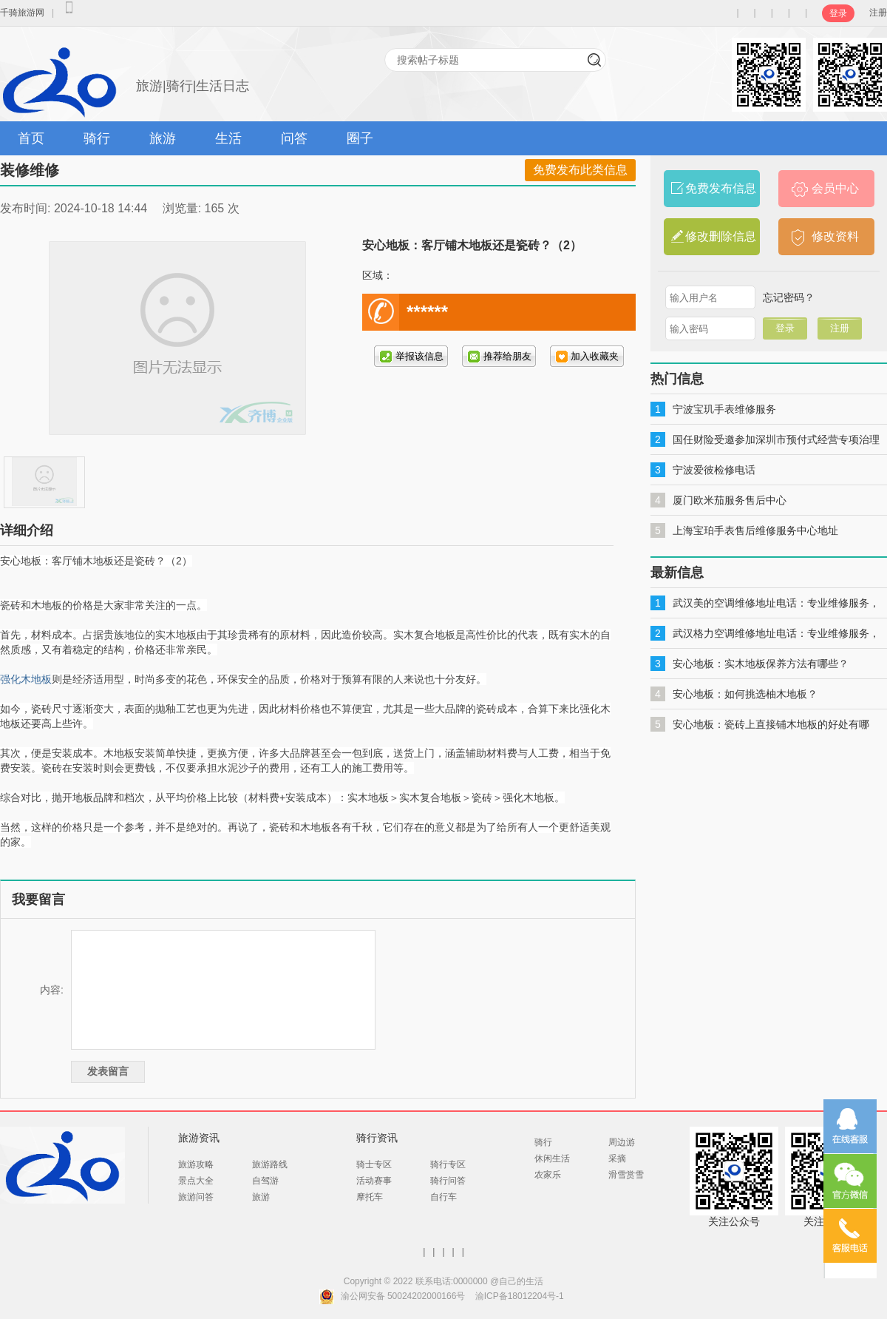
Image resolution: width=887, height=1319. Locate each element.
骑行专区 (448, 1164)
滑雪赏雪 (626, 1175)
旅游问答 (196, 1197)
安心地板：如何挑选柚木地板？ (745, 694)
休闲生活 (552, 1158)
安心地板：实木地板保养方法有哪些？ (761, 663)
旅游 (162, 138)
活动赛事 (374, 1180)
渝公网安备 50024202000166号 (403, 1296)
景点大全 (196, 1180)
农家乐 (547, 1175)
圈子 (360, 138)
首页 (31, 138)
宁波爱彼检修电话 (714, 470)
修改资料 (835, 236)
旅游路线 (270, 1164)
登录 (838, 13)
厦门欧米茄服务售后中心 (729, 500)
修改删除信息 (720, 236)
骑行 (97, 138)
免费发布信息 (720, 188)
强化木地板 (26, 679)
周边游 (621, 1142)
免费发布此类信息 (580, 169)
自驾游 (265, 1180)
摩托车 (369, 1197)
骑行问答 (448, 1180)
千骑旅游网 (22, 12)
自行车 (443, 1197)
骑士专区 (374, 1164)
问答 (294, 138)
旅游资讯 (199, 1138)
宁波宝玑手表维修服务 (724, 409)
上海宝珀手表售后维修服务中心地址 (755, 530)
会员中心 (835, 188)
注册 (878, 12)
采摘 (617, 1158)
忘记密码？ (789, 297)
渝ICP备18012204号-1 (519, 1296)
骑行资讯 (377, 1138)
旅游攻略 (196, 1164)
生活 (228, 138)
